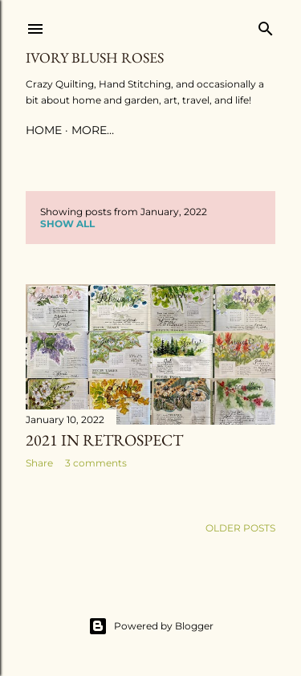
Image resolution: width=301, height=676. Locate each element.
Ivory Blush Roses (95, 57)
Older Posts (240, 528)
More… (92, 130)
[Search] (265, 25)
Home (44, 130)
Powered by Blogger (151, 626)
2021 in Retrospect (104, 440)
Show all (67, 224)
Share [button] (39, 463)
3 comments (96, 463)
